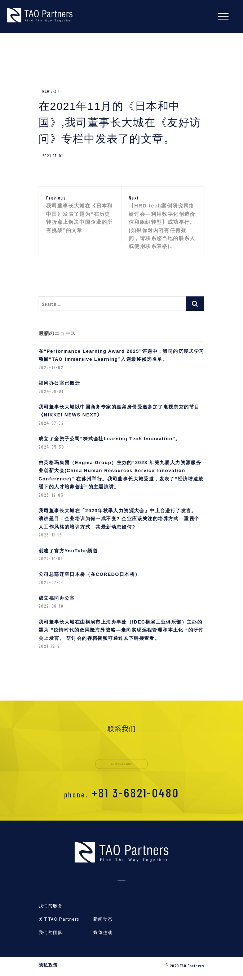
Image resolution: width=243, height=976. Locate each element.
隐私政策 (48, 965)
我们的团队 (51, 932)
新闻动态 (103, 919)
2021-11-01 (52, 155)
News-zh (50, 90)
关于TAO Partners (59, 919)
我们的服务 (51, 905)
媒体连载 (103, 932)
